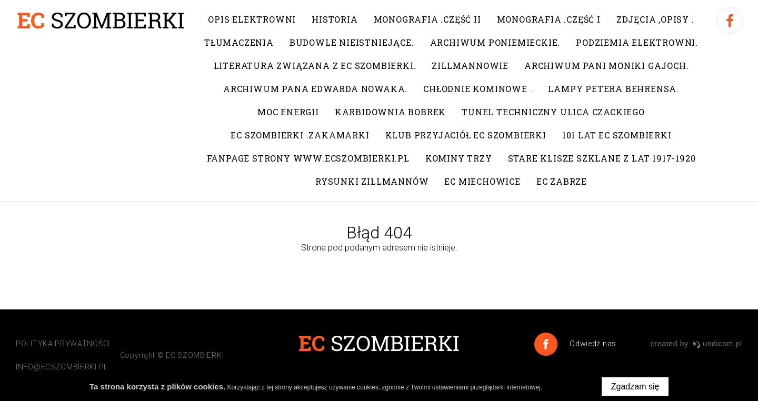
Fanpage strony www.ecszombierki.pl (308, 158)
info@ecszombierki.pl (62, 367)
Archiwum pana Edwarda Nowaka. (315, 88)
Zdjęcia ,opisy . (655, 19)
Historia (334, 19)
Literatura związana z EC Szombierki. (315, 65)
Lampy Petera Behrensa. (613, 88)
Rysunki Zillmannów (371, 181)
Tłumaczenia (239, 42)
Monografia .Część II (427, 19)
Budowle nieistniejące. (352, 42)
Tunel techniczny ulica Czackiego (553, 111)
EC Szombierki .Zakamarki (300, 135)
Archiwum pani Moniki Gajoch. (606, 65)
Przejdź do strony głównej (378, 270)
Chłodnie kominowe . (477, 88)
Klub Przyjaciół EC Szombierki (465, 135)
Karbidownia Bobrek (390, 111)
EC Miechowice (482, 181)
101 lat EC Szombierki (617, 135)
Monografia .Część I (549, 19)
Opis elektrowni (252, 19)
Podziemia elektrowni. (637, 42)
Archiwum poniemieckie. (495, 42)
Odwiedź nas (592, 343)
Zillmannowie (470, 65)
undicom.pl (717, 343)
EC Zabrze (561, 181)
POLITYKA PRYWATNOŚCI (63, 343)
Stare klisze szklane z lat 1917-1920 (602, 158)
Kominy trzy (458, 158)
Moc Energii (288, 111)
